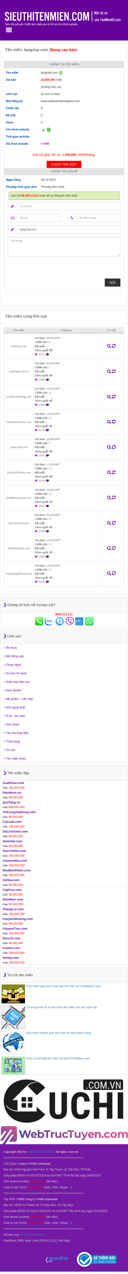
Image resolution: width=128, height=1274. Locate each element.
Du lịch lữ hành (15, 673)
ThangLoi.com (13, 909)
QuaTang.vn (11, 802)
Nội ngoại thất (14, 707)
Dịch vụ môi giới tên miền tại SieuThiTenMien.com (58, 1058)
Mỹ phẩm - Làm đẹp (18, 699)
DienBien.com (13, 899)
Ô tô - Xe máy (14, 716)
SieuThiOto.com (14, 851)
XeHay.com (11, 957)
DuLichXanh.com (15, 831)
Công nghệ (12, 664)
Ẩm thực (10, 647)
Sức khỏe (11, 724)
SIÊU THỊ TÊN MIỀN (40, 1151)
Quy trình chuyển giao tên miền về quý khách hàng (58, 1033)
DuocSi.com (11, 938)
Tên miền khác (15, 758)
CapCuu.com (12, 889)
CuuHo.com (11, 948)
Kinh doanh (12, 690)
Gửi (112, 282)
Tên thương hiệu (16, 733)
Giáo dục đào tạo (16, 682)
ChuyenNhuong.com (18, 919)
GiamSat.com (12, 841)
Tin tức (9, 750)
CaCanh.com (12, 822)
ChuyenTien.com (15, 928)
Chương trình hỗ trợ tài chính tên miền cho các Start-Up (61, 1007)
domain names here (32, 1234)
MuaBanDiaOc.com (17, 870)
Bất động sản (14, 656)
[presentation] (44, 269)
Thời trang (12, 741)
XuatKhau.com (13, 783)
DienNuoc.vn (12, 792)
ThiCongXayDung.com (19, 812)
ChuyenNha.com (15, 860)
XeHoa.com (11, 880)
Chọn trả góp (64, 164)
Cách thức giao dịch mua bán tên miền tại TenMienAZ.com (63, 986)
